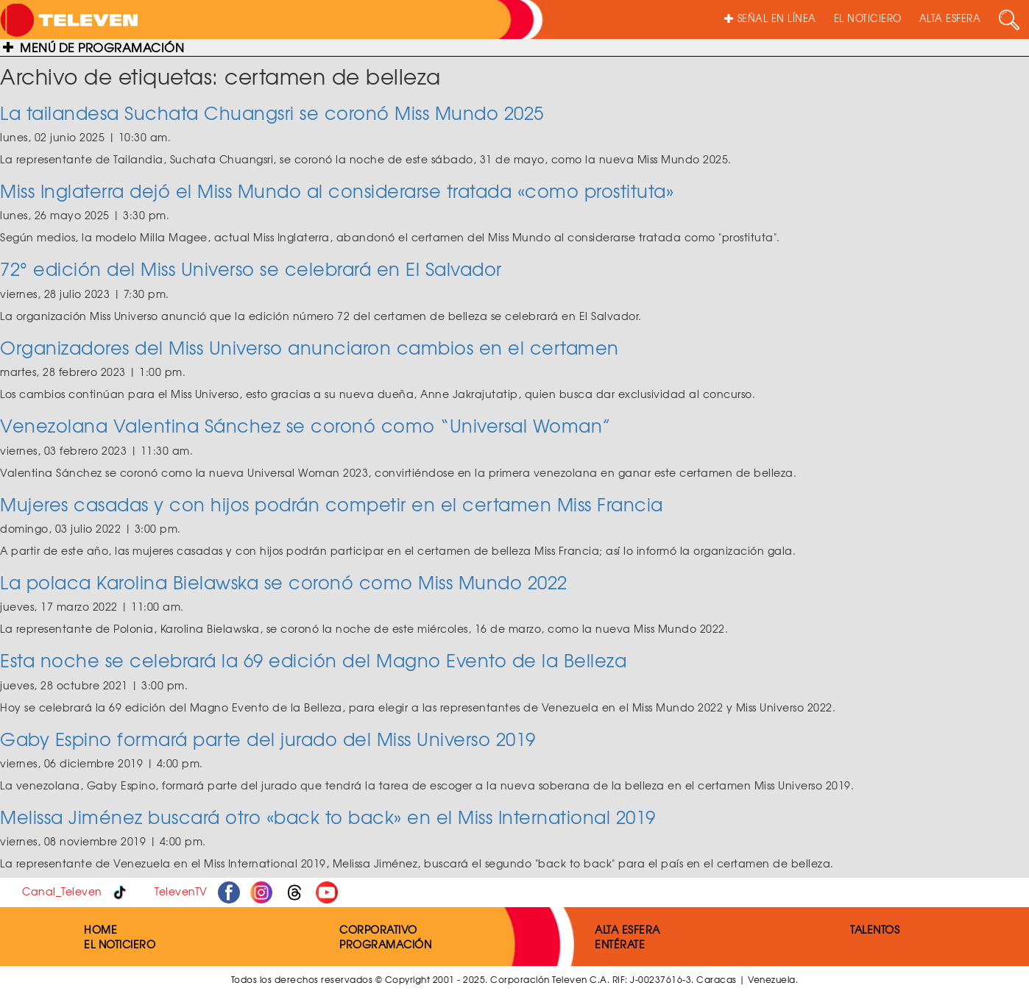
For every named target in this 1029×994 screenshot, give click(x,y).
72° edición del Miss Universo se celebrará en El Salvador (251, 268)
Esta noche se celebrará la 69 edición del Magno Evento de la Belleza (313, 660)
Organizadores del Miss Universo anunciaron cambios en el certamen (309, 347)
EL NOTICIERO (868, 18)
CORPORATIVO (378, 929)
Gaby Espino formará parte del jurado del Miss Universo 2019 (268, 738)
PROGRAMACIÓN (385, 944)
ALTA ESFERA (950, 18)
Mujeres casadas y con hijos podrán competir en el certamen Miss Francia (331, 504)
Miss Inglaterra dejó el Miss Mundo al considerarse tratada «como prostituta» (336, 190)
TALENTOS (874, 929)
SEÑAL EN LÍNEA (770, 18)
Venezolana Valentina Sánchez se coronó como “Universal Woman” (306, 425)
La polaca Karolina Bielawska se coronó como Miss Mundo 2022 (283, 582)
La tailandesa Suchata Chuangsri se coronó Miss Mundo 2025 (272, 112)
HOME (100, 929)
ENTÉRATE (620, 944)
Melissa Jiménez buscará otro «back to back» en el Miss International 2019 (328, 816)
